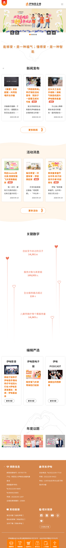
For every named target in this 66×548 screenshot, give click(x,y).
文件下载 (10, 523)
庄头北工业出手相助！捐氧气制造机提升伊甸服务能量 (54, 95)
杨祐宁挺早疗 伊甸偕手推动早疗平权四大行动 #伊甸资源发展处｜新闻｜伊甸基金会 (10, 386)
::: (3, 68)
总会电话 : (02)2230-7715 (50, 472)
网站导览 (21, 519)
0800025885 (13, 492)
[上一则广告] (12, 33)
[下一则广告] (17, 33)
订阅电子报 (45, 527)
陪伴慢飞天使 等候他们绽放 (33, 383)
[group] (33, 20)
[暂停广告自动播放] (54, 33)
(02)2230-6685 (14, 488)
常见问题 (10, 515)
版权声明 (19, 515)
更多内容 (9, 401)
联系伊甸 (19, 523)
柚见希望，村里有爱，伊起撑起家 (32, 176)
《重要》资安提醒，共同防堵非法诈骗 (10, 92)
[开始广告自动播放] (49, 33)
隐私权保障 (11, 519)
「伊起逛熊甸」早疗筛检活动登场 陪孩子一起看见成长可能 (33, 95)
